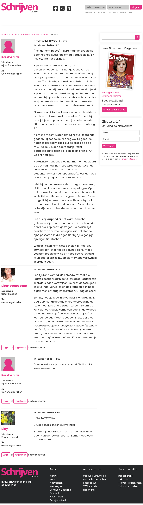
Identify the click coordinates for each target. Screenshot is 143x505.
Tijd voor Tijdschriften (130, 482)
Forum (53, 479)
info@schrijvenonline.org (16, 481)
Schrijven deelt (58, 500)
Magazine (106, 21)
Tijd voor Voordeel (128, 486)
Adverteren (56, 496)
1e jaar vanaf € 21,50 (114, 109)
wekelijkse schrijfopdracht (34, 34)
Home (4, 21)
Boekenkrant (125, 475)
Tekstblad (123, 479)
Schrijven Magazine (60, 489)
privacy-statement (130, 159)
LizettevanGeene (14, 286)
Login (6, 347)
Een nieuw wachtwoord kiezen (120, 12)
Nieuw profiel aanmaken (95, 12)
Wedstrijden (64, 21)
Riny (4, 429)
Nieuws (54, 475)
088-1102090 (8, 485)
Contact (137, 21)
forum (14, 34)
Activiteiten (86, 21)
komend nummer (112, 96)
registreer (20, 347)
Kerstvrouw (10, 57)
